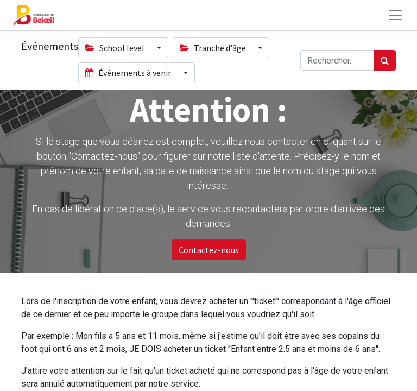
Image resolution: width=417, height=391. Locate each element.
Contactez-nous (209, 249)
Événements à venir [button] (129, 72)
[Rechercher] (385, 60)
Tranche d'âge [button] (214, 47)
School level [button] (115, 47)
